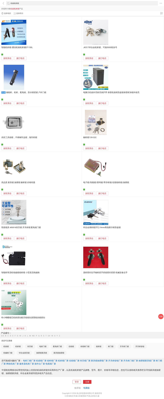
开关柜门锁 (124, 346)
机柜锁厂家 (63, 360)
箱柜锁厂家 (52, 360)
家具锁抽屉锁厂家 (99, 360)
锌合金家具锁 (24, 353)
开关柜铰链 (139, 346)
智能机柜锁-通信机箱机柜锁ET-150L (17, 47)
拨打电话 (20, 58)
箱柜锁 (98, 346)
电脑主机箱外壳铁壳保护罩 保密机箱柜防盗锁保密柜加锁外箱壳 (111, 92)
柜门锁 (110, 346)
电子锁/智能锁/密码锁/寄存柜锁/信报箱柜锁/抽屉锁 (106, 182)
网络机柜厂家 (12, 363)
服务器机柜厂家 (26, 363)
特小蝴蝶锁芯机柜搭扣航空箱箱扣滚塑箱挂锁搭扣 (23, 317)
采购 (161, 316)
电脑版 (86, 388)
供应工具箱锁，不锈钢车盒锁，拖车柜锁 (19, 137)
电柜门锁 (42, 346)
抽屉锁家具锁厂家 (147, 360)
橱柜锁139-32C (90, 137)
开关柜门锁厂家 (130, 360)
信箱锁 (71, 346)
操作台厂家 (40, 363)
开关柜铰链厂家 (115, 360)
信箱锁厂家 (74, 360)
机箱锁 (6, 346)
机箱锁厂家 (41, 360)
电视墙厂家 (50, 363)
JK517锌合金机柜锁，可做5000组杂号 (100, 47)
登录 (77, 382)
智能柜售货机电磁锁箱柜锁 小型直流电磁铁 (20, 272)
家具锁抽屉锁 (59, 353)
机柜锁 (18, 346)
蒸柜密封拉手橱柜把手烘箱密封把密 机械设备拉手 (105, 272)
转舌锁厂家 (85, 360)
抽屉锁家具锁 (41, 353)
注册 (87, 382)
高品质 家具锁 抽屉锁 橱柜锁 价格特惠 (18, 182)
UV (49, 336)
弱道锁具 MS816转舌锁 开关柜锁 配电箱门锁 (21, 227)
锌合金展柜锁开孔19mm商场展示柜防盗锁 (102, 227)
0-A (2, 336)
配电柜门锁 (57, 346)
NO (33, 336)
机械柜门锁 (7, 353)
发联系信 (7, 58)
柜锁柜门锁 (85, 346)
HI (20, 336)
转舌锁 (30, 346)
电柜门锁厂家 (29, 360)
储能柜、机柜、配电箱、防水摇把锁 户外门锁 (26, 92)
